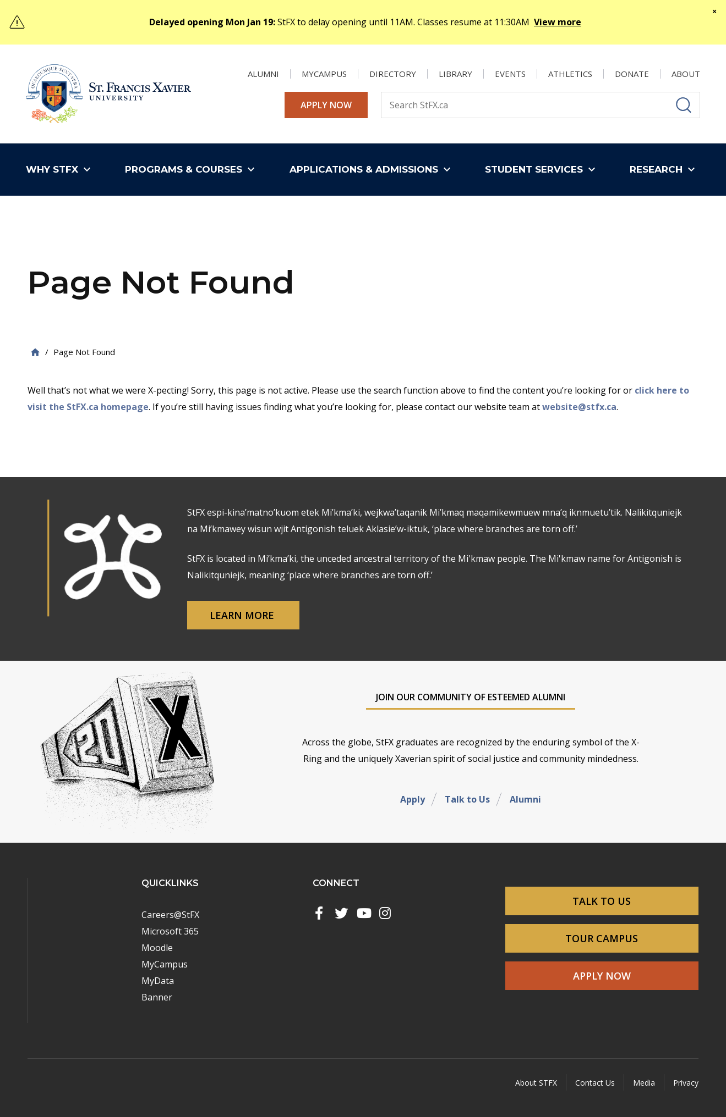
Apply (412, 799)
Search (380, 91)
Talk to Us (467, 799)
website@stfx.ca (579, 407)
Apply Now (326, 105)
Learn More (243, 615)
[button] (61, 169)
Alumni (525, 799)
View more (557, 22)
